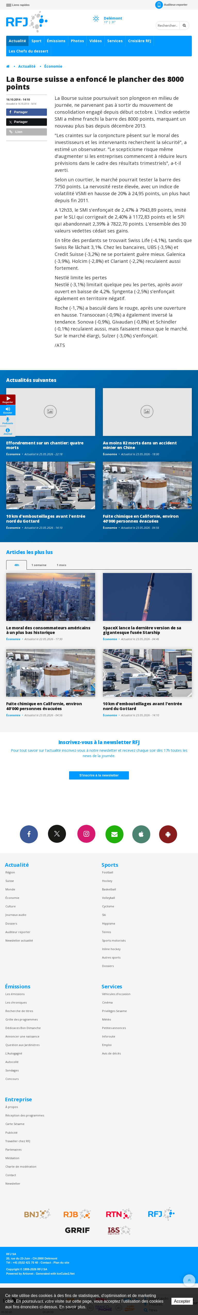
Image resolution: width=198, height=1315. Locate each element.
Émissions (56, 40)
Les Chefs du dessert (28, 51)
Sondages (12, 1070)
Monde (10, 889)
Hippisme (108, 923)
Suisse (9, 880)
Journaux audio (15, 914)
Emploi (107, 1044)
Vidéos (95, 40)
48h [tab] (16, 565)
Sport (36, 40)
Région (10, 872)
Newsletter (12, 1183)
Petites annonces (114, 1028)
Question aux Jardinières (22, 1044)
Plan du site (61, 1262)
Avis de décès (111, 1053)
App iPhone (141, 834)
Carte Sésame (14, 1123)
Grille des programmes (21, 1019)
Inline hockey (111, 949)
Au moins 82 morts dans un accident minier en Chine (140, 445)
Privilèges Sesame (114, 1011)
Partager (18, 112)
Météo (106, 1019)
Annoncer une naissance (22, 1036)
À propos (11, 1106)
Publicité (11, 1132)
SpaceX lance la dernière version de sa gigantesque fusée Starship (142, 630)
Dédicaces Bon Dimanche (23, 1028)
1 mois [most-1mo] (61, 565)
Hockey (107, 880)
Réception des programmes (24, 1115)
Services (115, 40)
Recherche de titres (19, 1011)
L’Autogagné (13, 1053)
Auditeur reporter (17, 932)
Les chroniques (16, 1002)
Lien (15, 132)
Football (107, 872)
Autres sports (111, 957)
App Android (168, 834)
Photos (77, 40)
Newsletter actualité (19, 940)
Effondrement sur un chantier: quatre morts (45, 445)
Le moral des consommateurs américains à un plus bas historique (48, 630)
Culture (10, 906)
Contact (10, 1175)
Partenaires (13, 1149)
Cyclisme (108, 906)
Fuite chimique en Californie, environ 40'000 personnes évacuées (140, 518)
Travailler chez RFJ (17, 1141)
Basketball (109, 889)
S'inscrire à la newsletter (99, 775)
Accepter (182, 1301)
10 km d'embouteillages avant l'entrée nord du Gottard (45, 518)
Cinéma (107, 1002)
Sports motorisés (114, 940)
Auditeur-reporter (171, 5)
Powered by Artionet (19, 1273)
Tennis (106, 932)
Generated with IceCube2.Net (55, 1273)
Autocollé (12, 1061)
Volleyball (108, 897)
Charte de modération (20, 1166)
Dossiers (11, 923)
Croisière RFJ (139, 40)
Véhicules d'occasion (116, 994)
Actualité (17, 40)
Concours (12, 1078)
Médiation (12, 1158)
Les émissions (14, 994)
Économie (53, 66)
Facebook (29, 834)
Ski (104, 914)
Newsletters (114, 834)
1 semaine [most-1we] (38, 565)
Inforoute (108, 1036)
